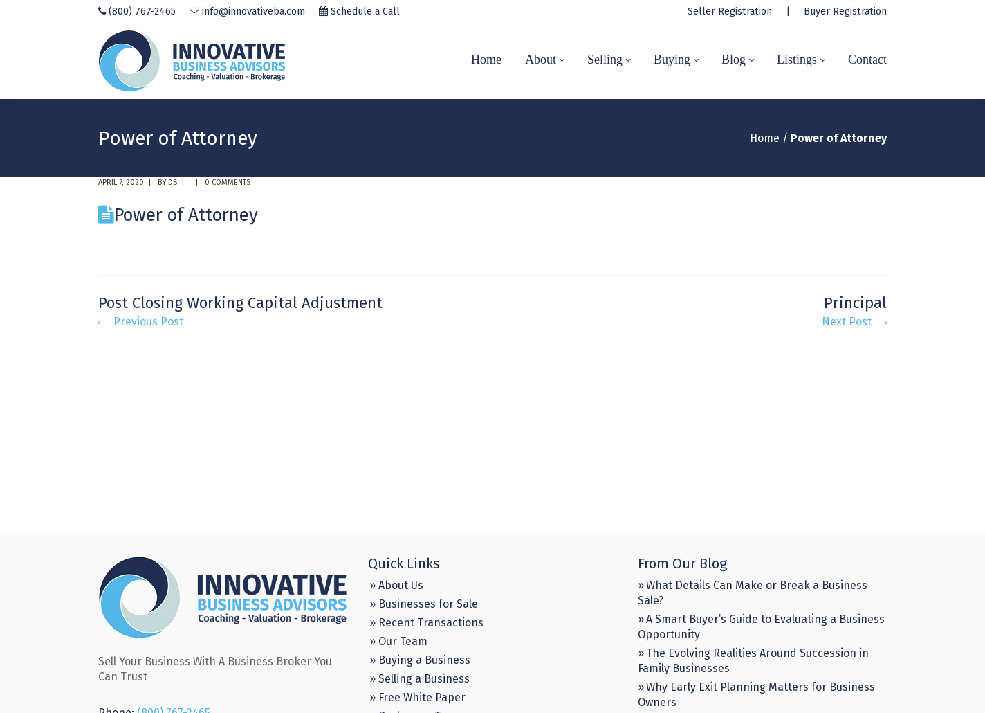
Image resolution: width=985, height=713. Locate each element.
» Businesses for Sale (423, 604)
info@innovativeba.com (253, 11)
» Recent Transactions (426, 622)
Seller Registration (730, 11)
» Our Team (398, 641)
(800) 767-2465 (142, 11)
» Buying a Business (419, 660)
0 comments (227, 182)
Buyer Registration (845, 11)
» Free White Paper (417, 697)
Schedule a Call (365, 11)
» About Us (396, 585)
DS (172, 182)
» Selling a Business (419, 678)
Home (765, 138)
